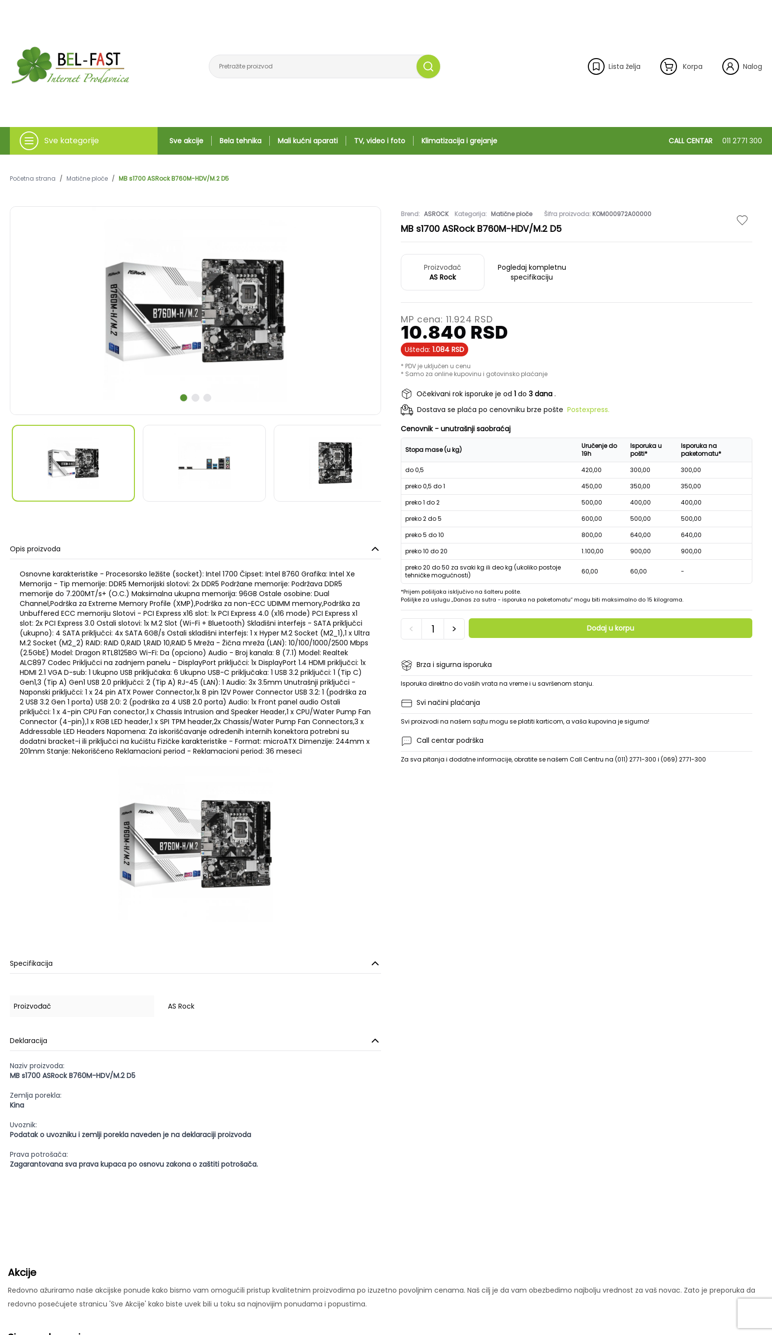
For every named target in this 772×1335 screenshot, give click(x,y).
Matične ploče (87, 179)
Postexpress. (588, 409)
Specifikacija (195, 963)
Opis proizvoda (195, 549)
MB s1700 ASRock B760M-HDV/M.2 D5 (174, 179)
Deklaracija (195, 1041)
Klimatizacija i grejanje (459, 141)
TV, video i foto (379, 141)
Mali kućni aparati (308, 141)
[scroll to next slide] (184, 398)
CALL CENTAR (715, 141)
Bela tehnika (240, 141)
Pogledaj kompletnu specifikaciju (532, 272)
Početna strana (33, 179)
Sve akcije (186, 141)
